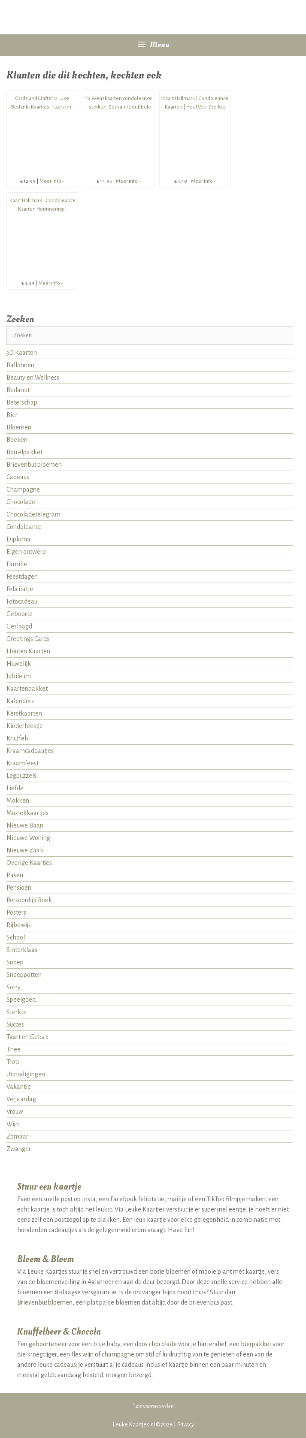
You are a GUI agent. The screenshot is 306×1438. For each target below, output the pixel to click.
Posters (16, 912)
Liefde (15, 788)
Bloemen (18, 427)
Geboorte (19, 613)
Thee (13, 1049)
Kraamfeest (22, 763)
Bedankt (18, 390)
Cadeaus (17, 477)
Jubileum (18, 676)
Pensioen (18, 887)
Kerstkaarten (24, 713)
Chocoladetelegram (33, 514)
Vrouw (14, 1111)
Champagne (23, 489)
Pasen (14, 875)
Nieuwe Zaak (24, 850)
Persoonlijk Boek (29, 900)
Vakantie (18, 1086)
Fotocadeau (21, 601)
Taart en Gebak (27, 1036)
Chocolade (20, 501)
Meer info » (51, 181)
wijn (88, 1354)
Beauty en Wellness (32, 377)
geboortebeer (48, 1344)
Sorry (13, 987)
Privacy (185, 1424)
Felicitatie (19, 589)
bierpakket (256, 1344)
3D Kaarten (21, 352)
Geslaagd (19, 626)
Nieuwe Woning (28, 837)
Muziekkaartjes (27, 813)
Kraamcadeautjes (30, 750)
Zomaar (17, 1136)
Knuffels (17, 738)
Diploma (18, 539)
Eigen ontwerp (26, 551)
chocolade (163, 1344)
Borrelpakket (24, 452)
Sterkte (16, 1012)
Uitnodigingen (25, 1074)
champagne (118, 1354)
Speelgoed (21, 999)
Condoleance (24, 526)
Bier (12, 414)
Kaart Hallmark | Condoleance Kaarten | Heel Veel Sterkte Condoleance (195, 107)
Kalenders (20, 701)
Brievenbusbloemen (34, 464)
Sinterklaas (21, 949)
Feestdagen (22, 576)
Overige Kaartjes (29, 862)
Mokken (17, 800)
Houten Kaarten (28, 651)
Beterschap (21, 402)
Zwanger (18, 1148)
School (15, 937)
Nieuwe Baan (24, 825)
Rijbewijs (18, 924)
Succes (15, 1024)
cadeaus (65, 1364)
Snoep (15, 962)
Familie (16, 564)
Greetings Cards (27, 638)
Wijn (12, 1124)
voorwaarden (158, 1406)
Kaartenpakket (27, 688)
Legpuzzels (21, 775)
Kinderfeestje (24, 725)
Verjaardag (21, 1099)
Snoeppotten (24, 974)
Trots (13, 1061)
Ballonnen (20, 365)
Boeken (16, 439)
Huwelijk (18, 663)
